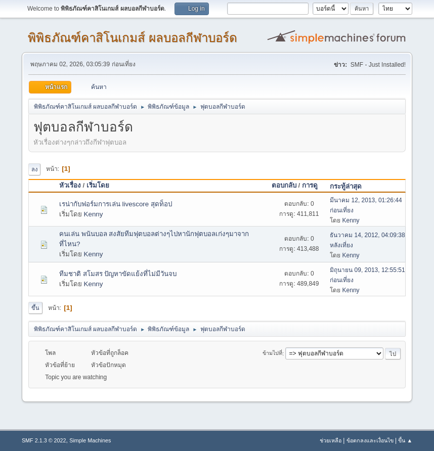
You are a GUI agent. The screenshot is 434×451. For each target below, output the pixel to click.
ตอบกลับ (284, 185)
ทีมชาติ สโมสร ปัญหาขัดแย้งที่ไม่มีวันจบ (118, 274)
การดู (314, 185)
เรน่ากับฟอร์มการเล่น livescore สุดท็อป (115, 204)
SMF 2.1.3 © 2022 (44, 440)
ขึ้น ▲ (405, 440)
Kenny (93, 214)
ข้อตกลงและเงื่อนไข (370, 440)
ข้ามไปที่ (272, 353)
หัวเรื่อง (70, 185)
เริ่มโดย (97, 185)
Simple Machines (90, 440)
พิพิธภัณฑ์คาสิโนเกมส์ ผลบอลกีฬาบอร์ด (132, 37)
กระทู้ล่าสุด (346, 186)
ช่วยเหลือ (330, 440)
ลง (34, 169)
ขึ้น (35, 308)
